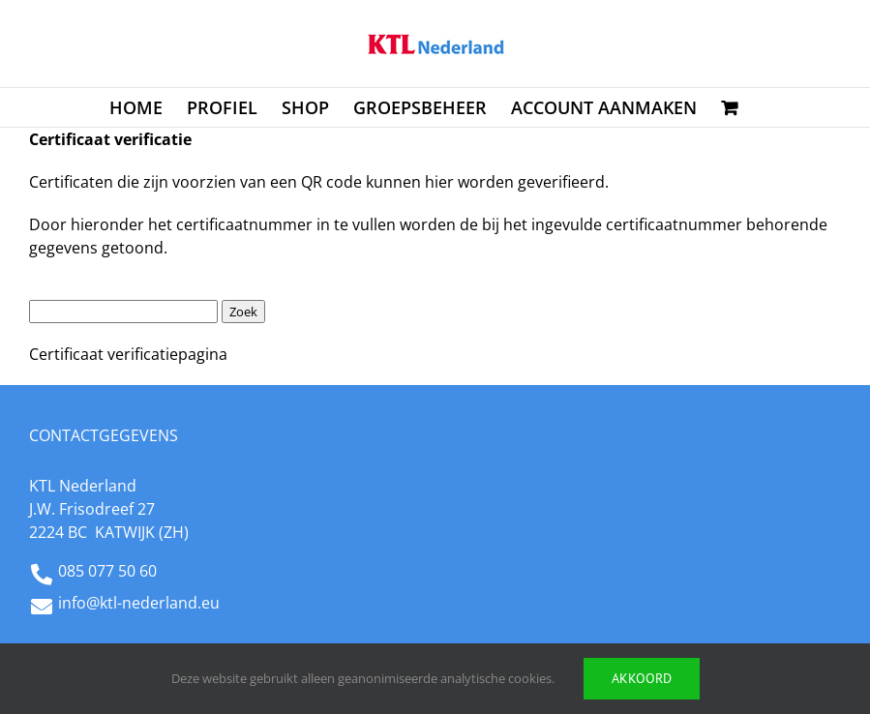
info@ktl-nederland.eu (139, 602)
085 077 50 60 (107, 570)
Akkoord (642, 678)
